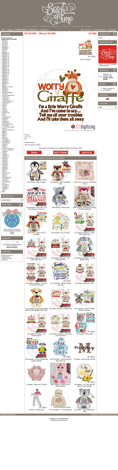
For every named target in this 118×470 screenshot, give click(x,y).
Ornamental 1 (6, 142)
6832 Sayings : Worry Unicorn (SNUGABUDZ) (60, 385)
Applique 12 (5, 56)
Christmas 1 (5, 96)
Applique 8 (5, 82)
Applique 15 (5, 60)
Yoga (3, 190)
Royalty (4, 153)
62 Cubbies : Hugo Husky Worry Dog (84, 410)
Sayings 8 (5, 167)
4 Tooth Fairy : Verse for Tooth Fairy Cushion (84, 183)
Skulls (4, 171)
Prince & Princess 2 (8, 150)
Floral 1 (4, 114)
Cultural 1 (5, 104)
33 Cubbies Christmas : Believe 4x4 (60, 308)
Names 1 (4, 137)
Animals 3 (5, 43)
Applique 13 (5, 58)
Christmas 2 (5, 98)
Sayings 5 (5, 163)
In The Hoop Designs (8, 127)
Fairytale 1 (5, 111)
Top (2, 30)
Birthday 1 (5, 88)
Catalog (9, 30)
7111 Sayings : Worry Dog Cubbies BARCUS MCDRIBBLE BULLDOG (36, 309)
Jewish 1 (4, 128)
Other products (104, 66)
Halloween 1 (6, 121)
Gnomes (4, 119)
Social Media (6, 173)
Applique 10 (5, 53)
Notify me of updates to (108, 76)
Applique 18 (5, 65)
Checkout (112, 30)
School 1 (4, 170)
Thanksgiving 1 (6, 181)
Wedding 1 (5, 189)
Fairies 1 (4, 109)
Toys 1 (4, 183)
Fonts (4, 115)
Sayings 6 (5, 164)
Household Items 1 (7, 124)
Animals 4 (5, 45)
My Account (86, 30)
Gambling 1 (5, 118)
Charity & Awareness (8, 95)
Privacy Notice (5, 257)
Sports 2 (4, 176)
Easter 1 (4, 107)
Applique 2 (5, 68)
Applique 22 (5, 72)
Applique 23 (5, 73)
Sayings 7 (5, 165)
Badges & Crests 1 (7, 86)
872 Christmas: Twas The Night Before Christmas (85, 309)
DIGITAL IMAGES (6, 37)
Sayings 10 (5, 155)
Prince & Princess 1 (8, 148)
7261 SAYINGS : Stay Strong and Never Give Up (60, 360)
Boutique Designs (7, 92)
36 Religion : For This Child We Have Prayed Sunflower (85, 385)
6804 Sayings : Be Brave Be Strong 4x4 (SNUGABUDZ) (84, 208)
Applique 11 (5, 55)
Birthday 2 (5, 89)
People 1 (4, 145)
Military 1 (4, 132)
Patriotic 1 (5, 144)
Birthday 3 (5, 91)
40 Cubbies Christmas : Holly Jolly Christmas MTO (60, 334)
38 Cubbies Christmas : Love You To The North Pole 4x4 (36, 284)
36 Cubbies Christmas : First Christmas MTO (36, 334)
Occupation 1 (6, 140)
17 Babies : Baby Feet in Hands (36, 384)
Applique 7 (5, 81)
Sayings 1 (5, 154)
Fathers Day (5, 112)
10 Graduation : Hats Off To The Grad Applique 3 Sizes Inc (36, 208)
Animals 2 (5, 42)
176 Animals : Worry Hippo (84, 334)
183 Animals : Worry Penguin (36, 182)
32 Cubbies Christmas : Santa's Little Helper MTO (36, 259)
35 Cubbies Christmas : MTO (84, 283)
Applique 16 (5, 62)
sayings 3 (5, 160)
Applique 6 (5, 79)
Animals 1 (5, 40)
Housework (5, 125)
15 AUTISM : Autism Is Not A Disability (36, 233)
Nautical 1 (5, 138)
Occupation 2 (6, 141)
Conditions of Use (6, 258)
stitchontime (65, 418)
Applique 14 (5, 59)
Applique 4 (5, 76)
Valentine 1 (5, 187)
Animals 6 (43, 30)
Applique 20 (5, 69)
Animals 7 (5, 49)
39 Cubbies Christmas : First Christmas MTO (60, 259)
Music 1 (4, 135)
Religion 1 (5, 151)
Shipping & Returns (7, 255)
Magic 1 (4, 131)
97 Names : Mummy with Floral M (84, 359)
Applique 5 (5, 78)
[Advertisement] (59, 441)
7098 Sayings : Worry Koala (60, 207)
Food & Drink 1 (6, 117)
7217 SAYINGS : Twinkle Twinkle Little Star (60, 284)
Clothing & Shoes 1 (7, 101)
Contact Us (4, 260)
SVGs (3, 191)
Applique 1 (5, 52)
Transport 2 (5, 186)
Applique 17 (5, 63)
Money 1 (4, 134)
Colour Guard (6, 102)
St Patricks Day (6, 177)
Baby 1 (4, 85)
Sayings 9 (5, 168)
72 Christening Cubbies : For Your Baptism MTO (84, 259)
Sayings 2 (5, 158)
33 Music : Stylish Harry (36, 410)
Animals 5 (5, 46)
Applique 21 (5, 71)
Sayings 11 (5, 157)
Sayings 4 (5, 161)
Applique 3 (5, 75)
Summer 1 (5, 180)
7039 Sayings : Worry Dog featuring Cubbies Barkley (36, 360)
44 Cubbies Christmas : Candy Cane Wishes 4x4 (84, 233)
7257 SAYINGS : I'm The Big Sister (60, 410)
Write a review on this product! (108, 89)
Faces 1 (4, 108)
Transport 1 (5, 184)
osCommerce (63, 420)
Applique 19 (5, 66)
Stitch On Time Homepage (107, 64)
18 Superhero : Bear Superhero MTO (60, 183)
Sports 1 (4, 174)
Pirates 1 (4, 147)
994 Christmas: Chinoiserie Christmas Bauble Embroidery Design (12, 231)
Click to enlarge (85, 58)
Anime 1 (4, 50)
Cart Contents (99, 30)
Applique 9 (5, 84)
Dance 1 (4, 105)
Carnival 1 (5, 94)
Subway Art (5, 178)
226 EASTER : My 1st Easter (60, 233)
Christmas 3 (5, 99)
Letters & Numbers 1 (8, 130)
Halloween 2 (6, 122)
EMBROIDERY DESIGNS (26, 30)
